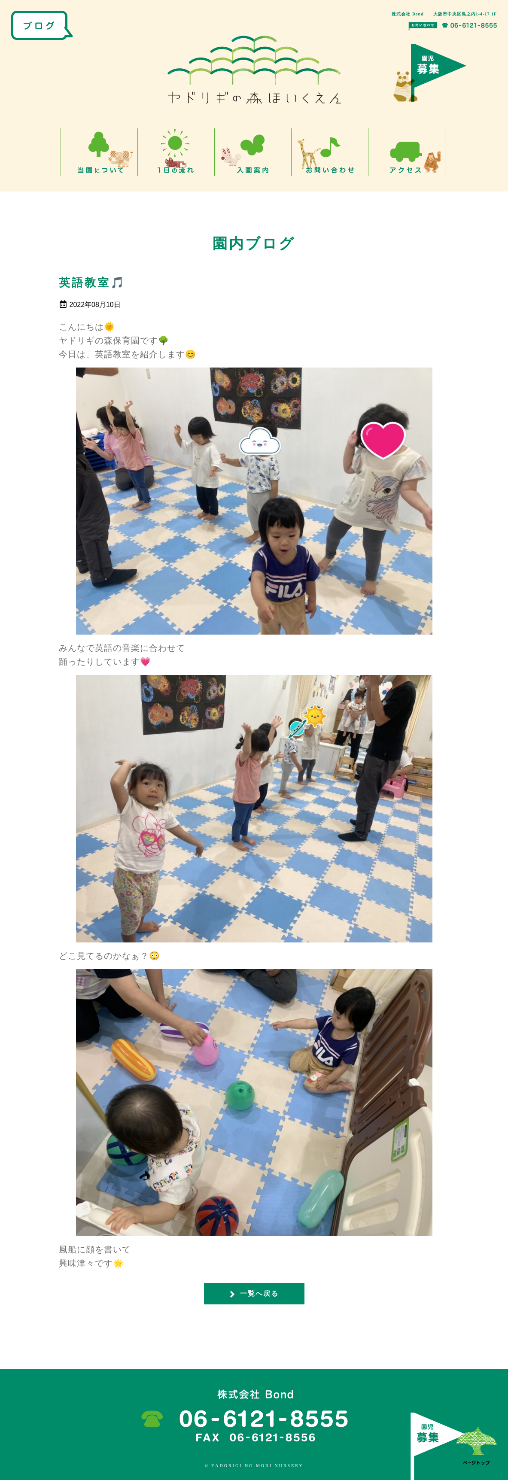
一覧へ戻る (254, 1294)
